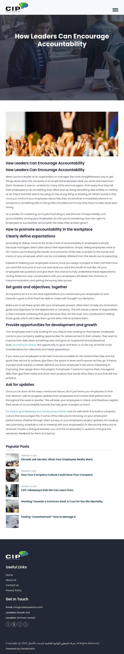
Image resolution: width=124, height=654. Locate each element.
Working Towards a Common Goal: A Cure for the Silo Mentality (62, 501)
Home (9, 574)
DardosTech (28, 648)
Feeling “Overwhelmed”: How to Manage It (48, 517)
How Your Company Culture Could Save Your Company (57, 474)
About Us (11, 579)
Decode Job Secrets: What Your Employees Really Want (57, 459)
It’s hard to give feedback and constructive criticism (37, 411)
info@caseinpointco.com (28, 607)
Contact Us (12, 585)
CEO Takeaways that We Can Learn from (47, 490)
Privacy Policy (14, 590)
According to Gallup (24, 345)
